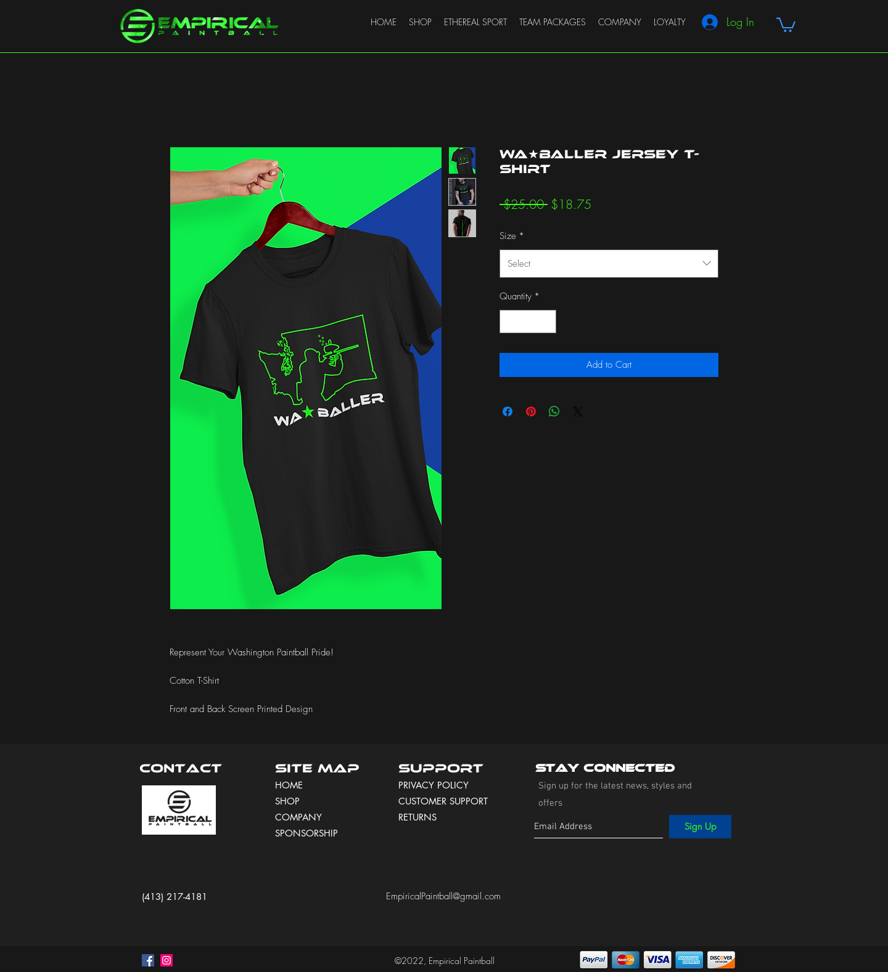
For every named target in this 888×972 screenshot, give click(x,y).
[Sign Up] (700, 826)
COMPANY (298, 817)
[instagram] (166, 960)
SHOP (287, 801)
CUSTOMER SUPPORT (443, 801)
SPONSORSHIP (306, 833)
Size (512, 236)
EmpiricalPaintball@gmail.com (443, 896)
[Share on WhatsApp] (554, 411)
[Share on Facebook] (507, 411)
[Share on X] (577, 411)
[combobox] (609, 263)
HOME (289, 785)
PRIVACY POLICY (435, 785)
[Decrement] (509, 321)
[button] (786, 24)
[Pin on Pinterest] (531, 411)
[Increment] (546, 321)
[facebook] (148, 960)
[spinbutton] (528, 321)
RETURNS (417, 817)
